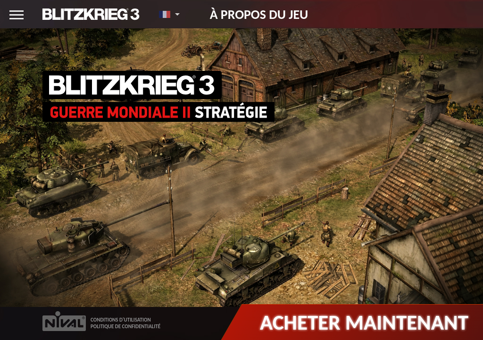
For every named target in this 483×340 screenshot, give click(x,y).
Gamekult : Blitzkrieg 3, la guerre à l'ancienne (161, 279)
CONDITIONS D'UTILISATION (121, 320)
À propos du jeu (259, 14)
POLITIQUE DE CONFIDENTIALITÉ (125, 326)
